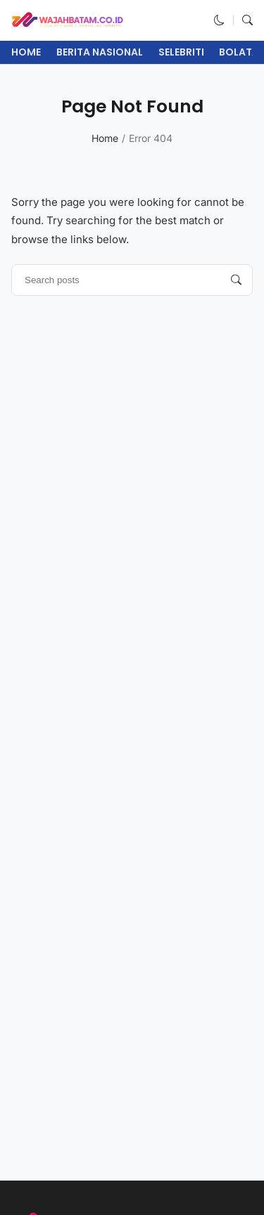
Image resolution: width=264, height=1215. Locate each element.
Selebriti (181, 52)
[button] (219, 20)
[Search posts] (236, 280)
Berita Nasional (99, 52)
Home (26, 52)
